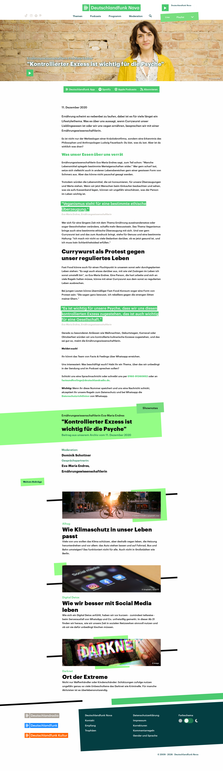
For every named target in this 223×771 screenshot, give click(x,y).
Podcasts (95, 16)
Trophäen (90, 730)
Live (167, 17)
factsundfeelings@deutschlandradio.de (86, 380)
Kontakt (89, 720)
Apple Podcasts (125, 89)
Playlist (180, 17)
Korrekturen (140, 725)
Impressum (139, 720)
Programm (115, 16)
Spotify (104, 89)
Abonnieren (149, 89)
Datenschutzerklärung (146, 715)
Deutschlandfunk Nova (98, 715)
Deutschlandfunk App (80, 89)
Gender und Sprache (145, 735)
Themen (77, 16)
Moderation (136, 16)
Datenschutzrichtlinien (76, 395)
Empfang (90, 725)
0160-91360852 (138, 376)
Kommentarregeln (143, 730)
